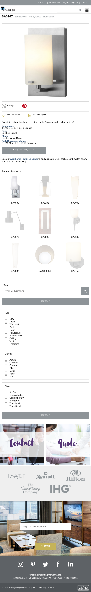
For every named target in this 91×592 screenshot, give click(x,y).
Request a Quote (70, 3)
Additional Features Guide (24, 159)
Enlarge (10, 106)
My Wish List (54, 3)
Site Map (42, 519)
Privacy (51, 519)
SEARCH (45, 232)
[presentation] (45, 467)
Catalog (42, 3)
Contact (85, 3)
